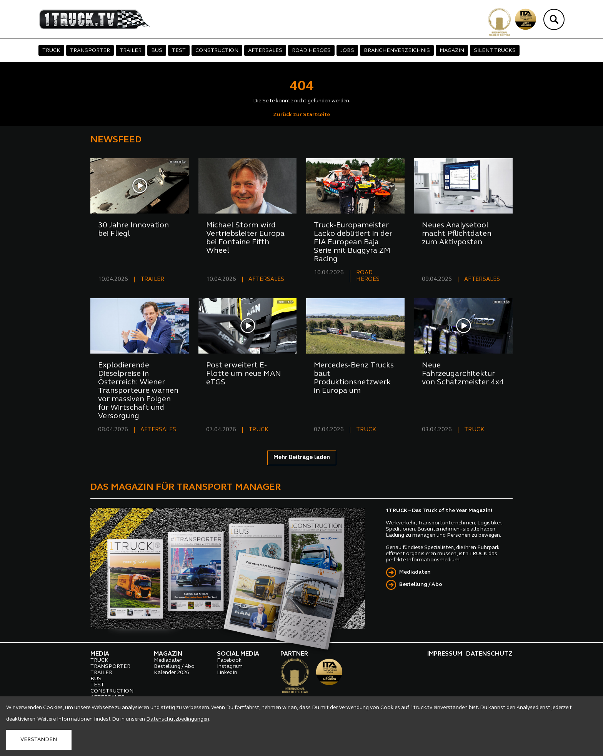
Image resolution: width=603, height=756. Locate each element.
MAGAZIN (452, 50)
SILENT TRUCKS (495, 50)
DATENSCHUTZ (489, 654)
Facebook (229, 660)
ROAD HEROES (311, 50)
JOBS (347, 50)
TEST (179, 50)
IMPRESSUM (444, 654)
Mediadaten (415, 572)
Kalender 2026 (171, 673)
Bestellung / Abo (420, 584)
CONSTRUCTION (216, 50)
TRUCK (51, 50)
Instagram (230, 666)
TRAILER (131, 50)
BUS (156, 50)
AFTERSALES (265, 50)
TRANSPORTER (90, 50)
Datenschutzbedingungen (177, 719)
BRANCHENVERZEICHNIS (397, 50)
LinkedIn (227, 673)
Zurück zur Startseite (301, 115)
